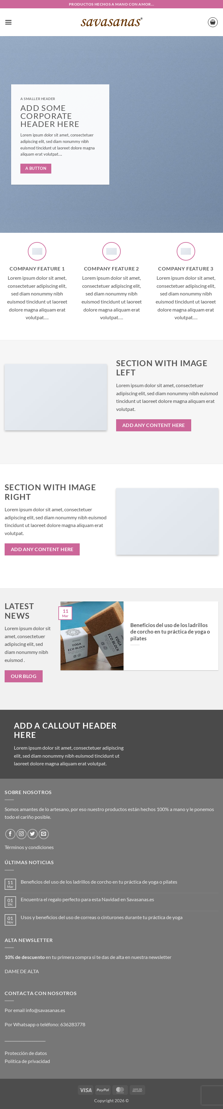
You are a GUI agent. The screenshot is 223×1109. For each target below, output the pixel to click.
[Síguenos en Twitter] (32, 834)
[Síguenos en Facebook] (10, 834)
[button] (8, 22)
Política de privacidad (27, 1061)
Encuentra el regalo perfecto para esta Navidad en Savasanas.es (87, 899)
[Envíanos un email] (44, 834)
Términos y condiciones (29, 847)
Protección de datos (26, 1053)
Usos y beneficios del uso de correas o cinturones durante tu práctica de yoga (102, 917)
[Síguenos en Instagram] (21, 834)
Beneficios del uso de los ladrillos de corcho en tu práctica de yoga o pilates (170, 632)
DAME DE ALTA (22, 971)
